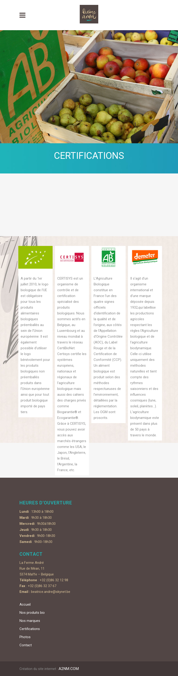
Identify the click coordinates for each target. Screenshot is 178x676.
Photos (25, 637)
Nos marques (29, 621)
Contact (25, 645)
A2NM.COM (69, 668)
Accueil (25, 604)
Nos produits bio (32, 613)
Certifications (29, 629)
